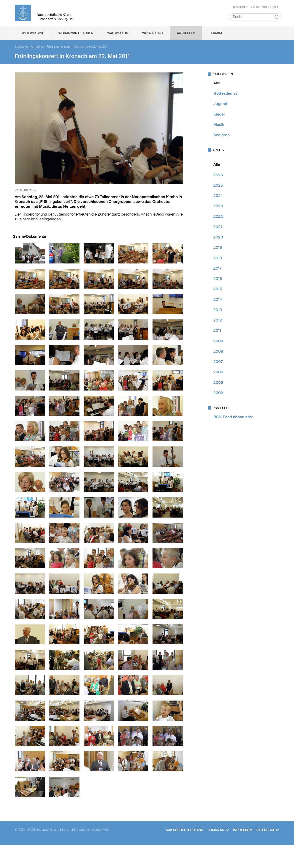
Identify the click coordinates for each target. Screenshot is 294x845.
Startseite (21, 48)
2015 (217, 290)
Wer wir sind (33, 35)
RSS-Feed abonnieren (233, 418)
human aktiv (218, 831)
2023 (218, 207)
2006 (218, 373)
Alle (216, 84)
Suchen (276, 19)
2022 (218, 218)
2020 (218, 238)
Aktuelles (186, 35)
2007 (218, 363)
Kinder (219, 115)
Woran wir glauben (75, 35)
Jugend (220, 105)
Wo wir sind (152, 35)
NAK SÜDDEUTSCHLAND (184, 831)
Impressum (242, 831)
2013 (217, 311)
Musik (218, 126)
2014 (217, 301)
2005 (218, 384)
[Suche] (255, 18)
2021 (217, 228)
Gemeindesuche (265, 8)
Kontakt (240, 8)
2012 (217, 321)
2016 (217, 280)
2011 (217, 332)
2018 (217, 259)
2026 (218, 176)
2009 (218, 342)
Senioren (221, 136)
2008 (218, 352)
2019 (217, 249)
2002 (218, 394)
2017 (217, 269)
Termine (216, 35)
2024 (218, 197)
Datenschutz (267, 831)
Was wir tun (117, 35)
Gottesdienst (225, 94)
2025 (218, 186)
